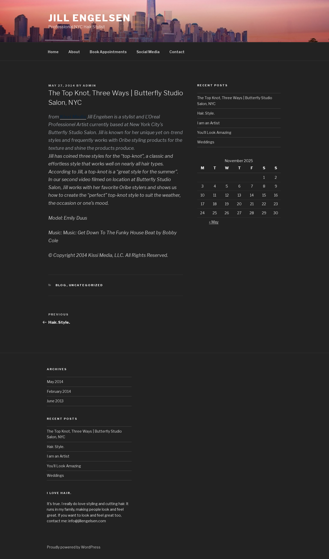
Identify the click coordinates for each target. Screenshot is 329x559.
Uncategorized (86, 285)
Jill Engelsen (89, 18)
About (74, 52)
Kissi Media (73, 116)
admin (89, 85)
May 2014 (55, 381)
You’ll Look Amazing (214, 132)
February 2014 (59, 391)
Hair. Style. (206, 113)
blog (61, 285)
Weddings (205, 142)
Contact (177, 52)
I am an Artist (208, 123)
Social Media (148, 52)
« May (213, 222)
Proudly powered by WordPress (73, 547)
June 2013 (55, 401)
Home (53, 52)
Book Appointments (108, 52)
